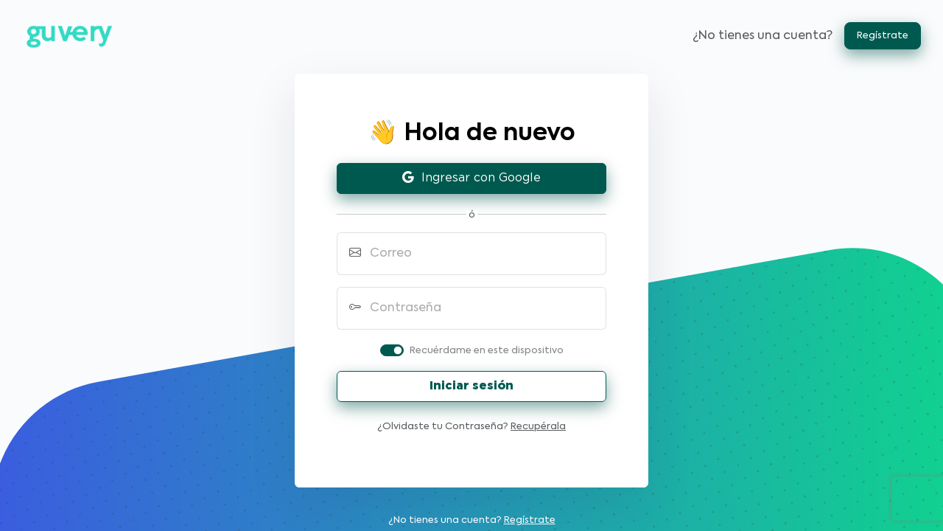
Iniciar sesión (471, 386)
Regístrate (882, 36)
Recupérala (538, 426)
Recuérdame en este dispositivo (487, 350)
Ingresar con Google (471, 178)
